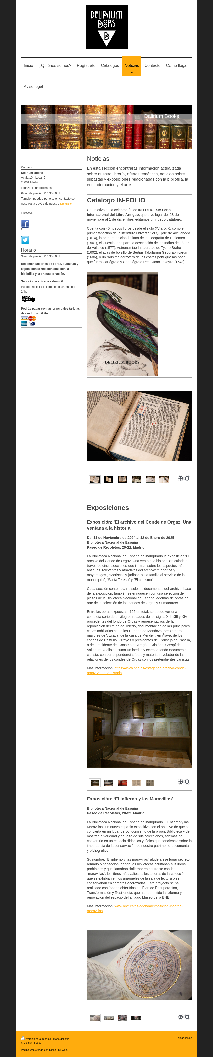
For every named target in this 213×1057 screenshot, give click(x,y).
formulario (66, 203)
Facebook (27, 212)
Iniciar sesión (184, 1038)
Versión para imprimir (36, 1039)
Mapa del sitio (61, 1039)
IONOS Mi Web (58, 1050)
